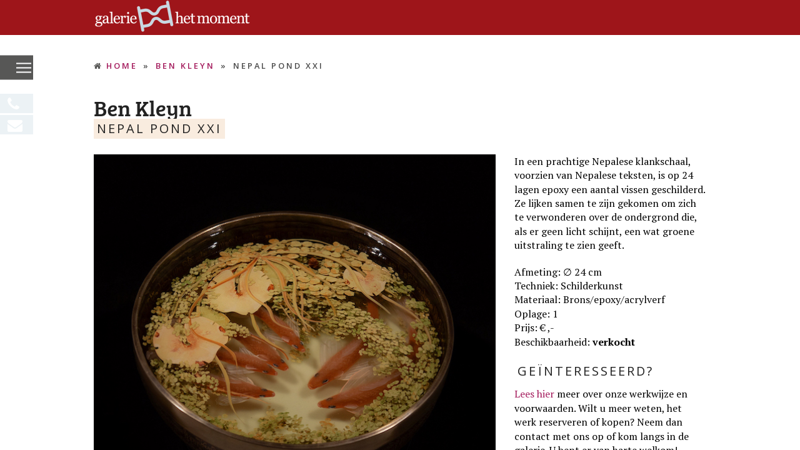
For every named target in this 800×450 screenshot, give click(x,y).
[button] (23, 68)
